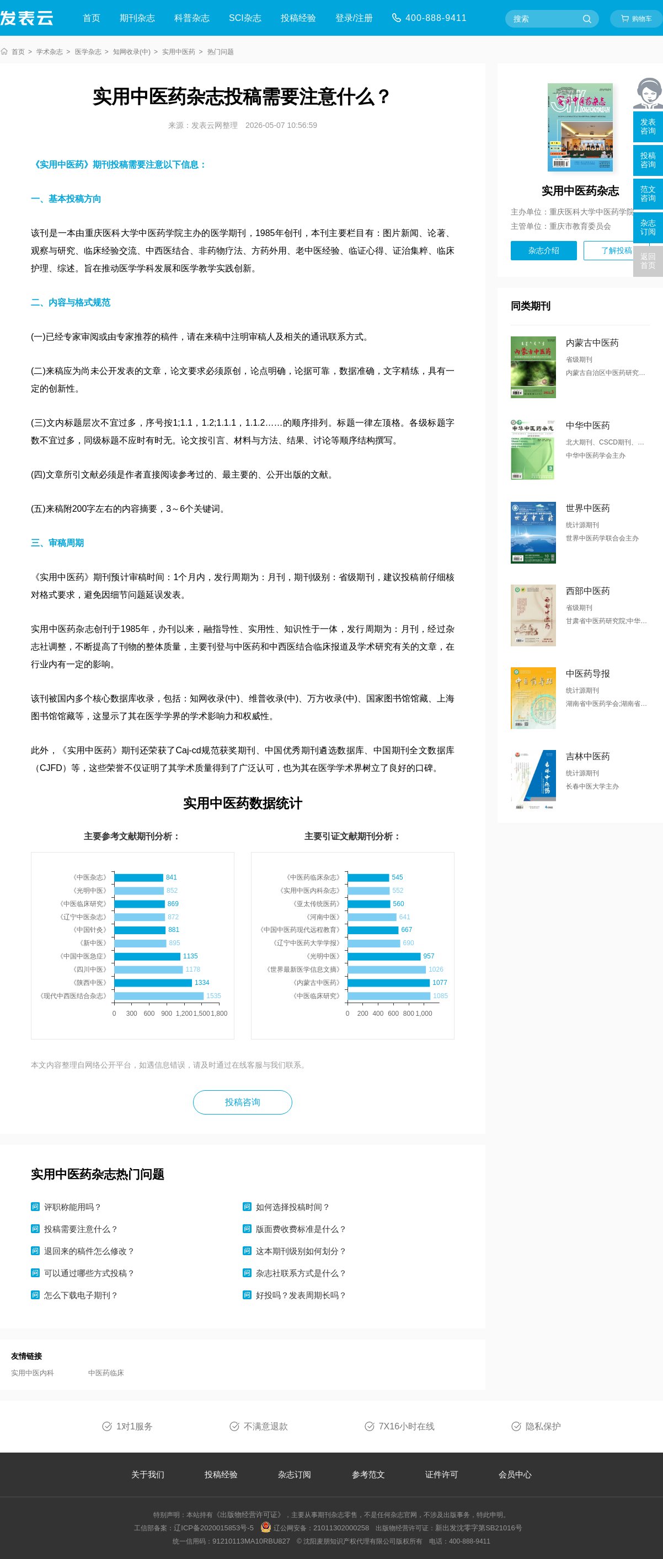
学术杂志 (49, 52)
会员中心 (515, 1474)
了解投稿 (616, 250)
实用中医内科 (32, 1373)
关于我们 (147, 1474)
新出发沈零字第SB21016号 (478, 1528)
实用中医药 (178, 52)
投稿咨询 (242, 1102)
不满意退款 (266, 1426)
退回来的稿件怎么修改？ (89, 1251)
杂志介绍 (543, 250)
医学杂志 (88, 52)
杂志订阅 (294, 1474)
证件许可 (441, 1474)
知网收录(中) (132, 52)
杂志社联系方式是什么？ (301, 1273)
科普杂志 (192, 18)
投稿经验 (298, 18)
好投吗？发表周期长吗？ (301, 1295)
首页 (91, 18)
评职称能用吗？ (73, 1207)
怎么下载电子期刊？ (81, 1295)
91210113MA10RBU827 (251, 1541)
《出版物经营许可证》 (249, 1514)
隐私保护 (543, 1426)
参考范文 (368, 1474)
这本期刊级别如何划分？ (301, 1251)
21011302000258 (341, 1528)
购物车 (642, 19)
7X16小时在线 (407, 1426)
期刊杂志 (137, 18)
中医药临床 (106, 1373)
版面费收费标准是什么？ (301, 1229)
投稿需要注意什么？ (81, 1229)
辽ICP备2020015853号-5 (214, 1528)
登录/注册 (354, 18)
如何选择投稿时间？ (293, 1207)
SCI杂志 (245, 18)
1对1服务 (134, 1426)
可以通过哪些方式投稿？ (89, 1273)
